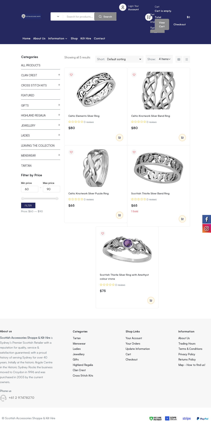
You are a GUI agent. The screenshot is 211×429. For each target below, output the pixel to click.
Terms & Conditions (190, 349)
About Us (39, 38)
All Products (30, 65)
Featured (27, 95)
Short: (101, 59)
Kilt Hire (86, 38)
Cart (128, 354)
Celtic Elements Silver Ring (83, 115)
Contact (99, 38)
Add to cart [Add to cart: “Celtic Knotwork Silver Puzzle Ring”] (119, 215)
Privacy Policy (186, 354)
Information (56, 38)
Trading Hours (186, 343)
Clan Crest (29, 75)
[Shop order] (124, 59)
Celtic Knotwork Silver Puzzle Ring (88, 193)
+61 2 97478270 (21, 398)
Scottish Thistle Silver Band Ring (150, 193)
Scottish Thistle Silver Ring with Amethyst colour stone (124, 276)
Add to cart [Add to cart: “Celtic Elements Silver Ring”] (119, 137)
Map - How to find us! (191, 365)
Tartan (26, 165)
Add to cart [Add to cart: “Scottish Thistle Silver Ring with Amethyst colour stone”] (151, 300)
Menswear (28, 155)
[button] (71, 74)
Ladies (25, 135)
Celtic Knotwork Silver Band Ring (150, 115)
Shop (74, 38)
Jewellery (28, 125)
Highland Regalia (33, 115)
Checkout (179, 24)
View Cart (162, 24)
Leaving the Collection (38, 145)
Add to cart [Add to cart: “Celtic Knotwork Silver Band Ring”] (182, 137)
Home (26, 38)
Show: (151, 59)
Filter (28, 205)
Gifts (25, 105)
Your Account (134, 338)
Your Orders (133, 343)
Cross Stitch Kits (34, 85)
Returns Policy (187, 359)
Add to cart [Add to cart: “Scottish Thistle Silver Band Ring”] (182, 219)
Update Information (138, 349)
